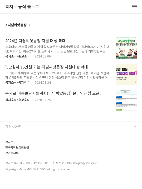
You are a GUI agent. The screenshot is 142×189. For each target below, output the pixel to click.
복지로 (9, 142)
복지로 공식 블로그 (22, 6)
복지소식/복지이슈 (17, 82)
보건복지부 (11, 153)
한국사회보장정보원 (17, 147)
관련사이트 (13, 126)
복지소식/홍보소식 (17, 56)
